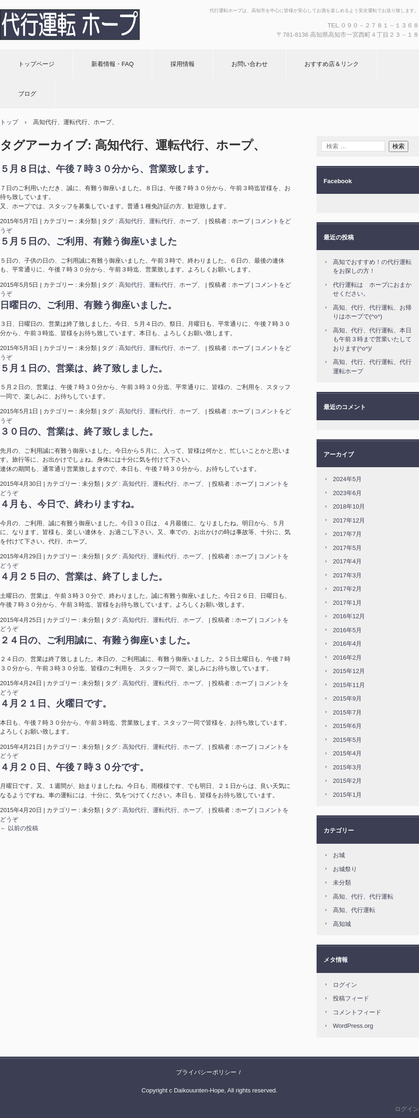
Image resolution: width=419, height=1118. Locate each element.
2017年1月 (347, 602)
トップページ (36, 63)
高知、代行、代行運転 (363, 896)
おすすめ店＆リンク (331, 63)
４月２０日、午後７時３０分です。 (74, 767)
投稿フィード (351, 998)
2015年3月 (347, 767)
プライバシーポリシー (206, 1072)
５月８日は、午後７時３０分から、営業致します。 (107, 169)
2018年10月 (349, 506)
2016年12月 (349, 616)
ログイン (345, 984)
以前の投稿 (19, 828)
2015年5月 (347, 739)
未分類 (342, 882)
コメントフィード (357, 1012)
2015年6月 (347, 725)
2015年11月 (349, 684)
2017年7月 (347, 533)
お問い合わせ (249, 63)
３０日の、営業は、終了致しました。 (79, 431)
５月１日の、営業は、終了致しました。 (84, 368)
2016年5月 (347, 630)
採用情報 (182, 63)
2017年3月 (347, 575)
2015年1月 (347, 794)
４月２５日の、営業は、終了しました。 (84, 576)
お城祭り (345, 869)
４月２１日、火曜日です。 (56, 703)
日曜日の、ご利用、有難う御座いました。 (88, 305)
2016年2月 (347, 657)
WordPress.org (353, 1025)
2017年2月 (347, 588)
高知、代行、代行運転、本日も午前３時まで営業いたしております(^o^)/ (372, 339)
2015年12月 (349, 671)
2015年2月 (347, 780)
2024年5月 (347, 479)
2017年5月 (347, 547)
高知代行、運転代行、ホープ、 (161, 221)
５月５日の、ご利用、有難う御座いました (88, 241)
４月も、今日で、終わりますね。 (70, 504)
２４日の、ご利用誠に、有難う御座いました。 (98, 640)
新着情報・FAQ (112, 63)
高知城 (342, 923)
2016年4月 (347, 643)
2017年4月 (347, 561)
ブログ (27, 93)
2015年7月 (347, 712)
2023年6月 (347, 493)
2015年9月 (347, 698)
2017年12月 (349, 520)
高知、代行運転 (354, 909)
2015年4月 (347, 753)
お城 (339, 855)
